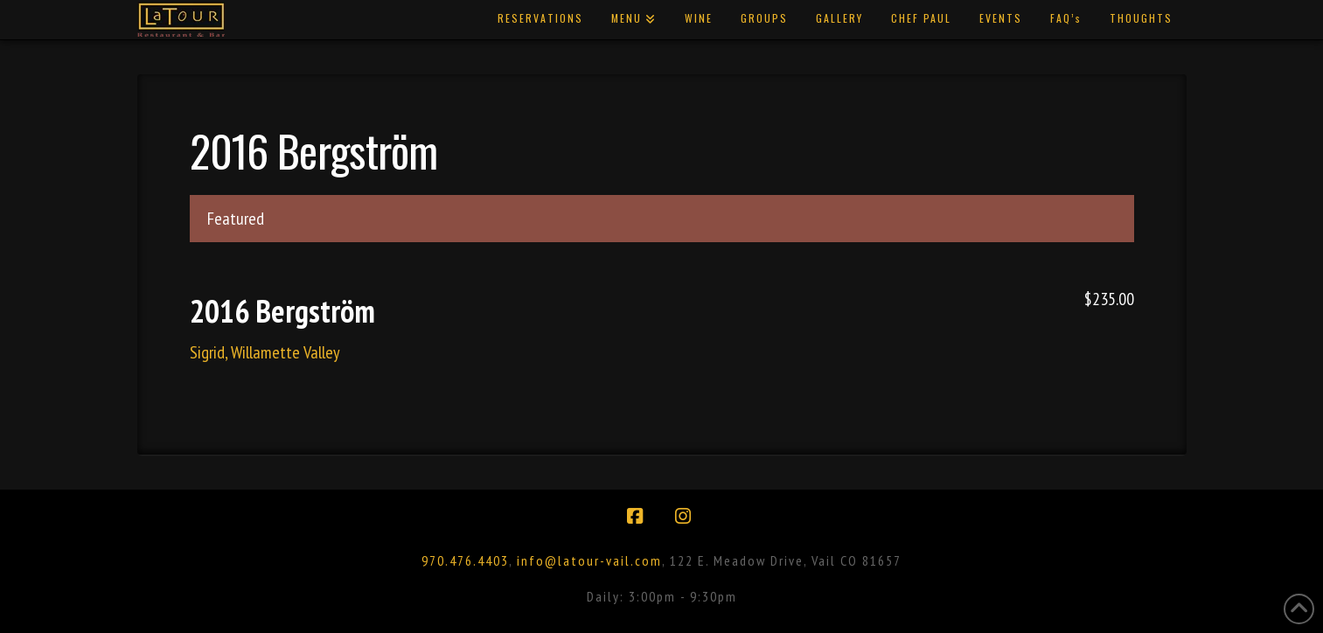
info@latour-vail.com (589, 560)
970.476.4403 (465, 560)
